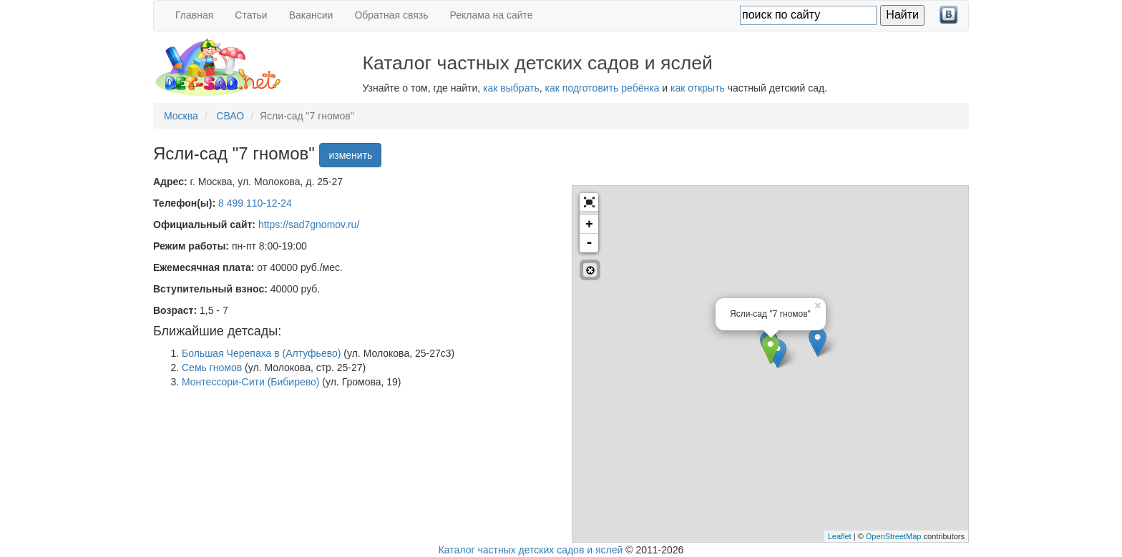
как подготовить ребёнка (602, 88)
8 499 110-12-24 (255, 203)
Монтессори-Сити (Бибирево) (250, 382)
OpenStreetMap (894, 536)
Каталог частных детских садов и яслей (531, 550)
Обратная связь (391, 15)
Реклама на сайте (491, 15)
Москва (181, 116)
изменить (350, 155)
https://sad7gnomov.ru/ (308, 224)
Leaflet (840, 536)
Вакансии (311, 15)
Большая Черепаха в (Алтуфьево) (261, 353)
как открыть (697, 88)
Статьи (251, 15)
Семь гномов (212, 367)
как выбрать (511, 88)
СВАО (230, 116)
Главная (194, 15)
